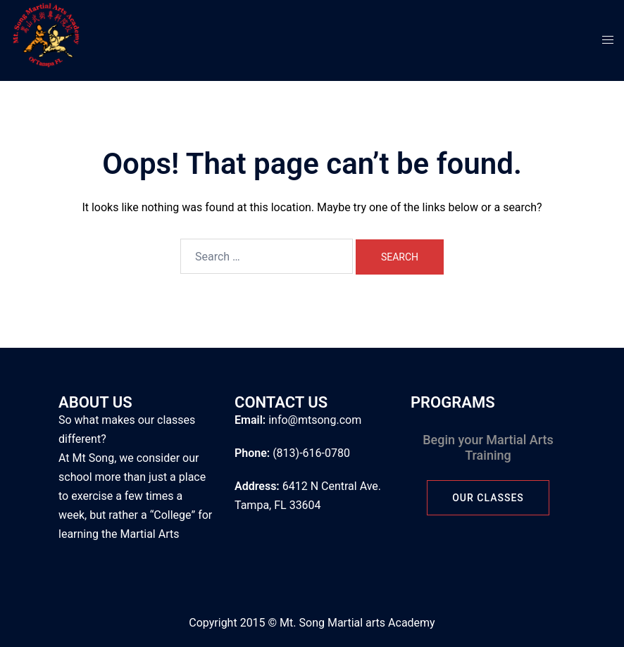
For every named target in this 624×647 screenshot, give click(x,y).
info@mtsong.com (314, 420)
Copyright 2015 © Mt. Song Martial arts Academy (312, 622)
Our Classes (488, 497)
